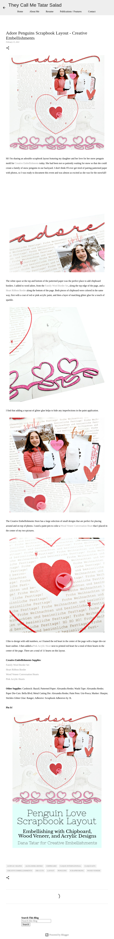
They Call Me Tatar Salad (35, 5)
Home (20, 11)
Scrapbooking (77, 871)
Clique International (70, 866)
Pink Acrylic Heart (42, 646)
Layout (50, 871)
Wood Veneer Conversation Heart (77, 526)
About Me (34, 11)
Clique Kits (89, 866)
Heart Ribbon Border (16, 290)
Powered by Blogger (57, 935)
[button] (8, 48)
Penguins (62, 871)
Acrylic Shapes (14, 866)
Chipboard (51, 866)
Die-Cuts (40, 871)
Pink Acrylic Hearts (15, 679)
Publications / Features (71, 11)
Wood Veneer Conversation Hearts (22, 674)
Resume (49, 11)
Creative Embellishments (27, 163)
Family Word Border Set (56, 285)
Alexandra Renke (34, 866)
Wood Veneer (93, 871)
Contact (92, 11)
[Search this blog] (36, 921)
